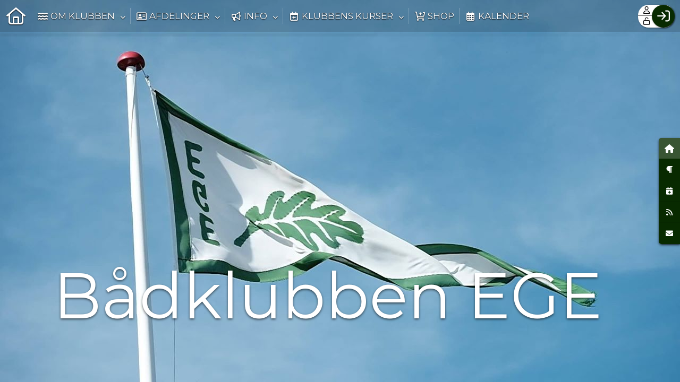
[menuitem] (16, 16)
